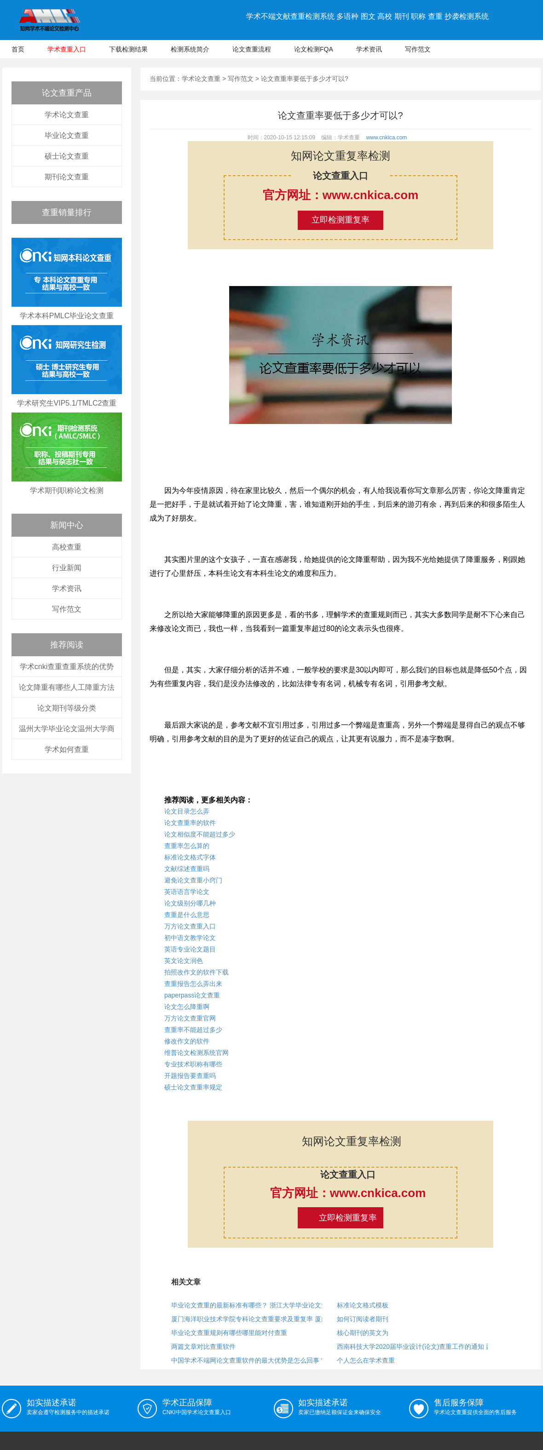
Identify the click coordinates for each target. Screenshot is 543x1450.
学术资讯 (369, 49)
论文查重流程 (251, 49)
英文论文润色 (183, 960)
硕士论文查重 (67, 156)
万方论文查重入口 (190, 926)
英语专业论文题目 (190, 949)
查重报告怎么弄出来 (193, 983)
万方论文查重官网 (190, 1018)
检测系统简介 (190, 49)
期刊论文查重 (67, 177)
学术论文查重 (67, 115)
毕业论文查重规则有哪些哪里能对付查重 (229, 1332)
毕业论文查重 (67, 135)
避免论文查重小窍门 (193, 880)
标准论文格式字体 (190, 857)
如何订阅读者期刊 (362, 1319)
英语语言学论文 (186, 891)
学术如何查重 (67, 749)
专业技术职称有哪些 (193, 1064)
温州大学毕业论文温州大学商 (67, 729)
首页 (18, 49)
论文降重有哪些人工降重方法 (67, 687)
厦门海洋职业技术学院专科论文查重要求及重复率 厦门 (249, 1319)
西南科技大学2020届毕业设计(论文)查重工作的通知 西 (414, 1346)
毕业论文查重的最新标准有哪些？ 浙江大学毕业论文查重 (252, 1305)
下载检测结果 (128, 49)
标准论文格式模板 (362, 1305)
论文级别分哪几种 (190, 903)
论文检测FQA (313, 49)
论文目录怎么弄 (186, 811)
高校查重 (66, 547)
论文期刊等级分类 (66, 708)
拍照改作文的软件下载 (196, 972)
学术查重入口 (66, 49)
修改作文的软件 (186, 1041)
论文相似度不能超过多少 (199, 834)
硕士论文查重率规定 (193, 1087)
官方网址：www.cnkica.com (341, 195)
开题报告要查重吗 (190, 1075)
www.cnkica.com (386, 137)
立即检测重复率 (341, 219)
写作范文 (418, 49)
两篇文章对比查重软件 (203, 1346)
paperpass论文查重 (192, 995)
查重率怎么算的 (186, 845)
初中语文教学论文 (190, 937)
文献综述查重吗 (186, 868)
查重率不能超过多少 (193, 1029)
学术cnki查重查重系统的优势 (67, 667)
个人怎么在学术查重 (366, 1360)
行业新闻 (66, 568)
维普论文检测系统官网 (196, 1052)
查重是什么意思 (186, 914)
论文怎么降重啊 (186, 1006)
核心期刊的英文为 (362, 1332)
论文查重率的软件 (190, 822)
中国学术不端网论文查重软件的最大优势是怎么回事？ (248, 1360)
